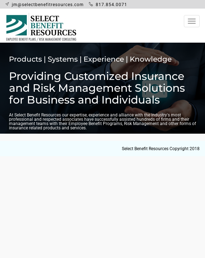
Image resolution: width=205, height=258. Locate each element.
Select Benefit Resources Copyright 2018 (161, 148)
